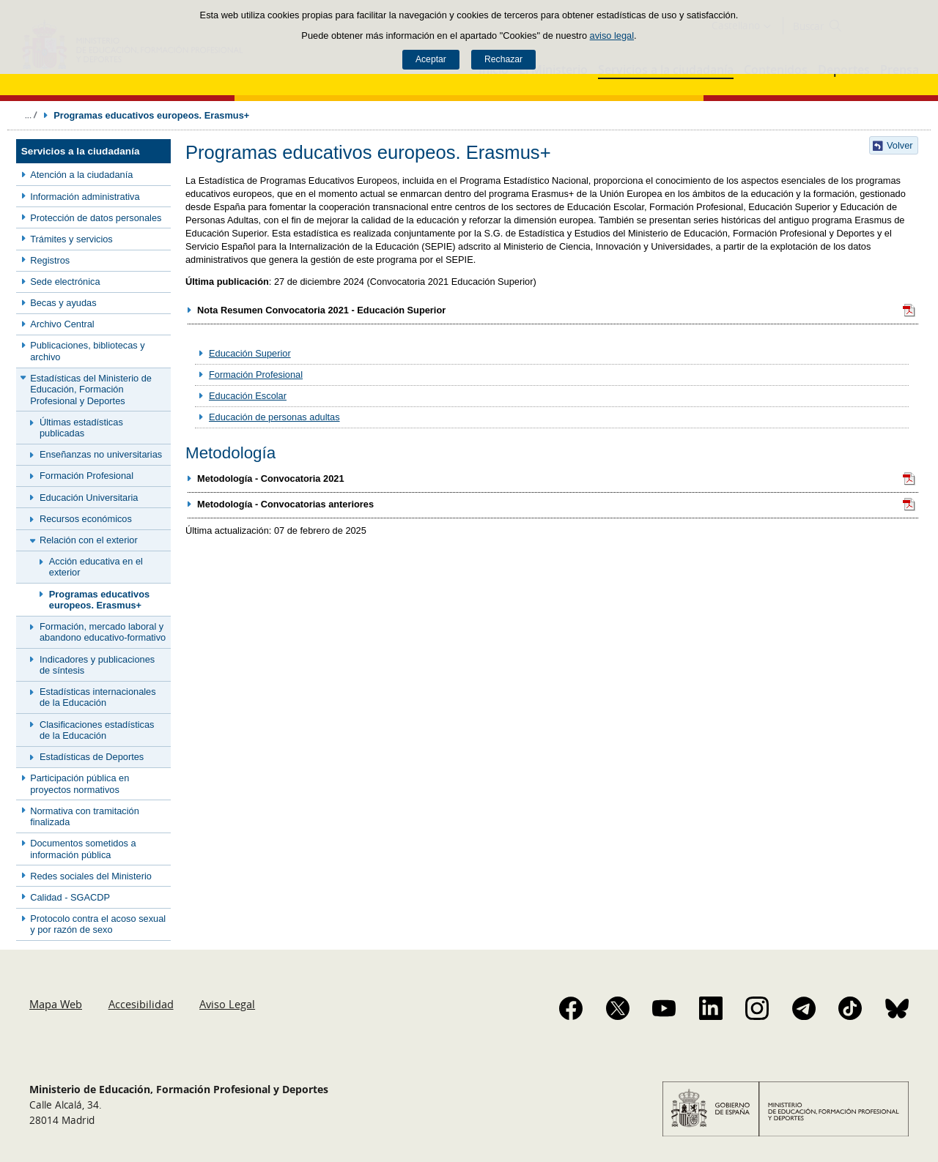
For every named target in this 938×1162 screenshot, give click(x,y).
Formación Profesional (86, 475)
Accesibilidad (141, 1004)
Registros (50, 260)
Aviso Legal (227, 1004)
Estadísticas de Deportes (92, 756)
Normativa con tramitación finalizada (84, 816)
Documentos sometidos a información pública (83, 849)
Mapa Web (55, 1004)
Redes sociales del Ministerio (91, 876)
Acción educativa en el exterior (96, 567)
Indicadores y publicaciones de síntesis (97, 665)
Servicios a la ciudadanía (80, 151)
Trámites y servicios (71, 239)
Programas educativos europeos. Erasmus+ (99, 600)
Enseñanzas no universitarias (101, 454)
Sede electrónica (65, 281)
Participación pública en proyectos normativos (79, 783)
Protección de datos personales (95, 217)
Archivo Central (62, 324)
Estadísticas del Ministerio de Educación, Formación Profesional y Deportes (91, 389)
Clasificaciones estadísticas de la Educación (97, 730)
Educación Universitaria (89, 497)
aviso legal (612, 35)
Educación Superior (250, 353)
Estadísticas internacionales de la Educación (98, 697)
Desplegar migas (31, 115)
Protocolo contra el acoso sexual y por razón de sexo (98, 924)
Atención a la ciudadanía (81, 174)
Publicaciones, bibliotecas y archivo (87, 351)
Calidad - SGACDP (70, 897)
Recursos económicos (86, 518)
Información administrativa (84, 196)
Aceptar (431, 59)
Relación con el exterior (89, 540)
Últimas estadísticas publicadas (81, 428)
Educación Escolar (248, 395)
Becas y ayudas (63, 302)
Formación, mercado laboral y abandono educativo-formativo (103, 632)
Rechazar (503, 59)
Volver (900, 145)
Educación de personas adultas (274, 416)
